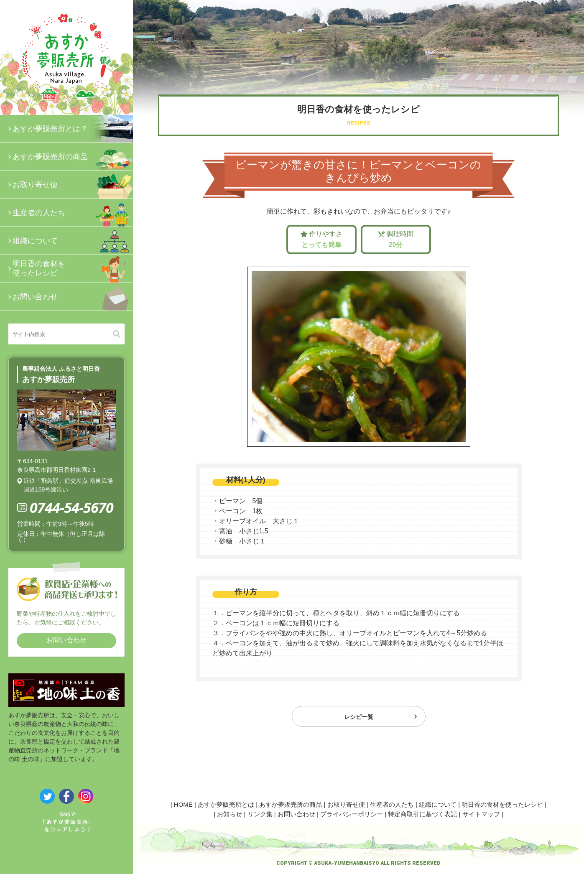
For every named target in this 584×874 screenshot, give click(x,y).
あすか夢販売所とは (226, 804)
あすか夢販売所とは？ (73, 129)
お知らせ (229, 814)
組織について (73, 241)
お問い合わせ (73, 297)
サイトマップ (481, 814)
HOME (183, 804)
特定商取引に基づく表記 (422, 814)
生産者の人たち (73, 213)
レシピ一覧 (358, 718)
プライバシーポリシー (351, 814)
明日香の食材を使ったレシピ (73, 269)
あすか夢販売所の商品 (73, 157)
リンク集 (260, 814)
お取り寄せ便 (73, 185)
